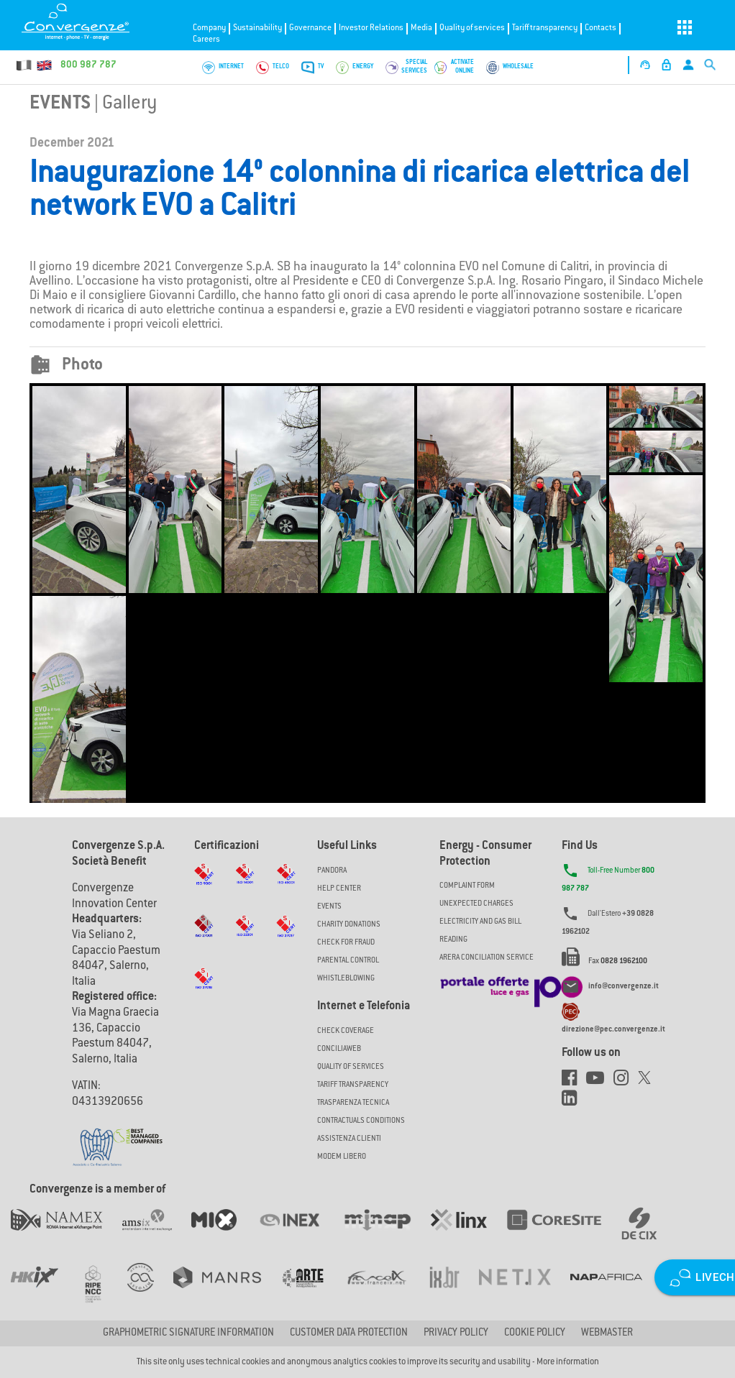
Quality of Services (350, 1067)
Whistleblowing (346, 979)
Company (209, 28)
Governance (310, 28)
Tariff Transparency (352, 1085)
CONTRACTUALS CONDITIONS (361, 1121)
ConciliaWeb (339, 1049)
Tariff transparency (545, 28)
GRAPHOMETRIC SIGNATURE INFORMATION (188, 1333)
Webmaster (607, 1333)
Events (60, 104)
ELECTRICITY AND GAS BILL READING (480, 931)
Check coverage (345, 1031)
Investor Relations (371, 28)
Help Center (339, 889)
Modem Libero (341, 1157)
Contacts (600, 28)
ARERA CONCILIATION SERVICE (486, 958)
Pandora (332, 871)
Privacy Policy (456, 1333)
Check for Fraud (346, 943)
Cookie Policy (534, 1333)
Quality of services (472, 28)
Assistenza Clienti (349, 1139)
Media (421, 28)
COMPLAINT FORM (467, 886)
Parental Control (348, 961)
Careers (206, 40)
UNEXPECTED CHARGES (476, 904)
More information (568, 1362)
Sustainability (257, 28)
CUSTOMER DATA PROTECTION (349, 1333)
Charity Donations (348, 925)
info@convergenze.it (623, 987)
